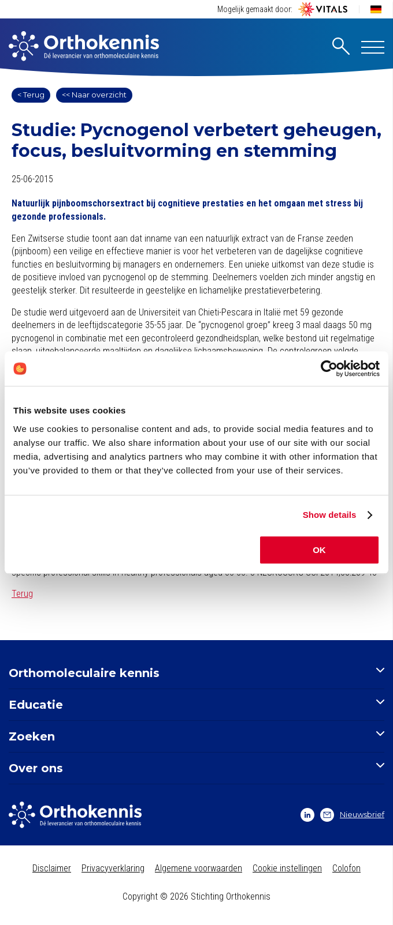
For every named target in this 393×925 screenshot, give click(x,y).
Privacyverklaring (112, 868)
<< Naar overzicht (94, 94)
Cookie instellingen (287, 868)
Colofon (346, 868)
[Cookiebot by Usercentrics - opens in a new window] (329, 368)
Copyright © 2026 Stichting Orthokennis (196, 896)
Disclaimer (51, 868)
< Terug (31, 94)
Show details (330, 515)
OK (319, 550)
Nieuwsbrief (352, 815)
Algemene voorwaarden (198, 868)
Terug (22, 593)
